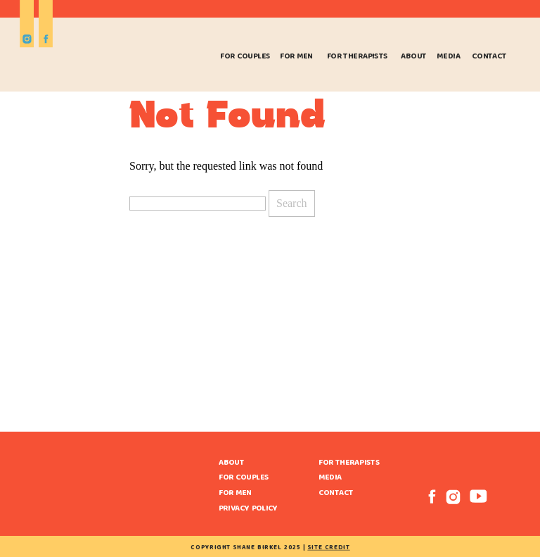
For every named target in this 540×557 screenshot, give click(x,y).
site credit (328, 548)
